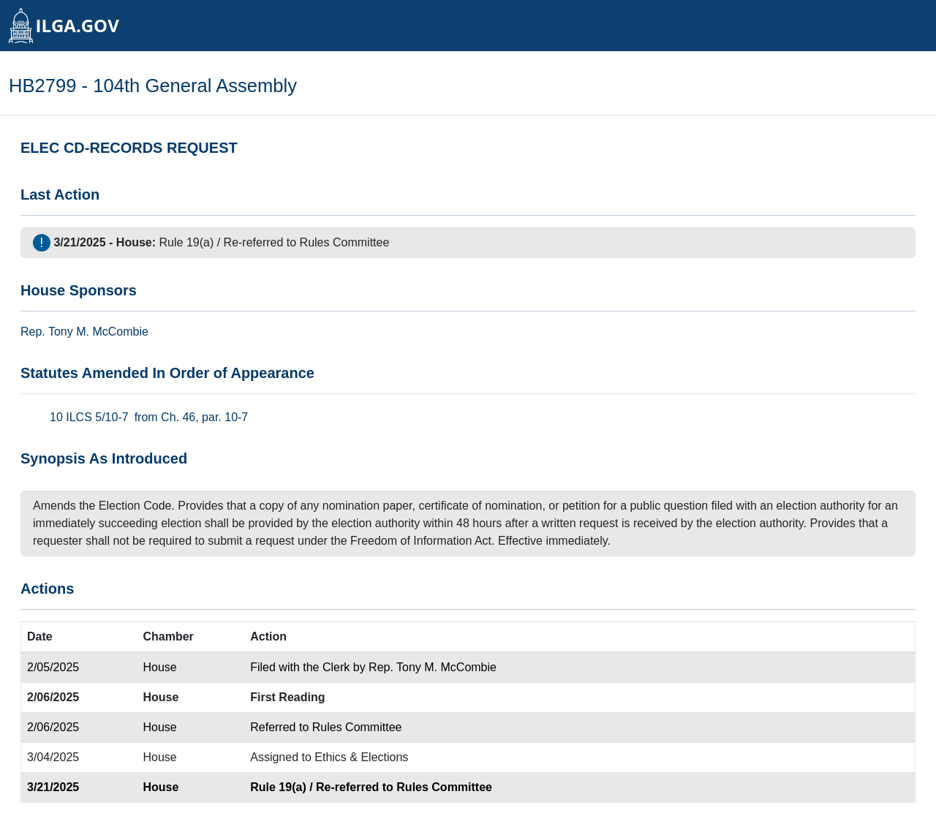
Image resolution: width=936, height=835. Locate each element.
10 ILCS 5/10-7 (89, 417)
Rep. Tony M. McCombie (433, 667)
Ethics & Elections (361, 757)
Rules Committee (345, 242)
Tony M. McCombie (98, 331)
